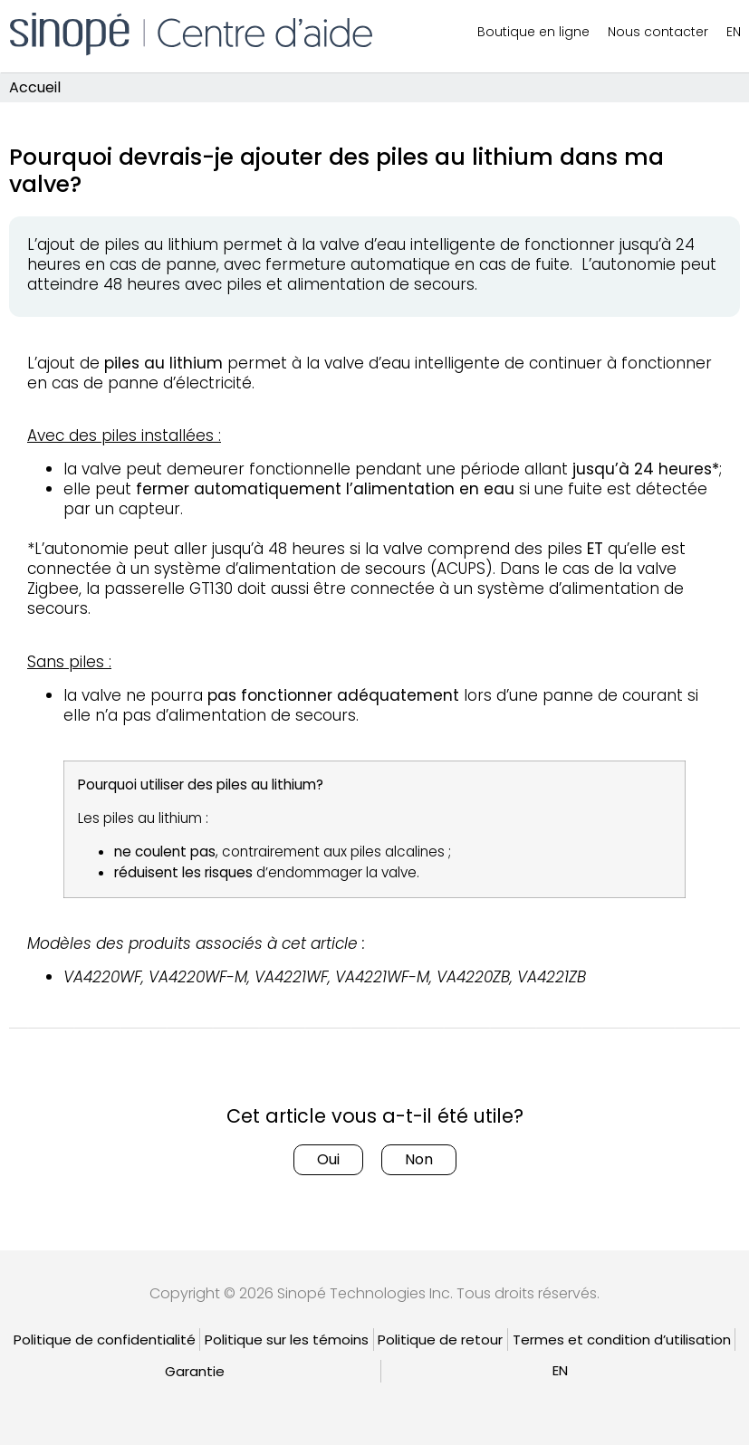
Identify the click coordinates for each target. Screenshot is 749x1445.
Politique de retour (440, 1339)
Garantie (195, 1371)
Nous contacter (658, 32)
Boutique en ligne (533, 32)
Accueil (35, 87)
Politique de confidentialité (105, 1339)
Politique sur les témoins (287, 1339)
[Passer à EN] (560, 1370)
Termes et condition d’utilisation (622, 1339)
